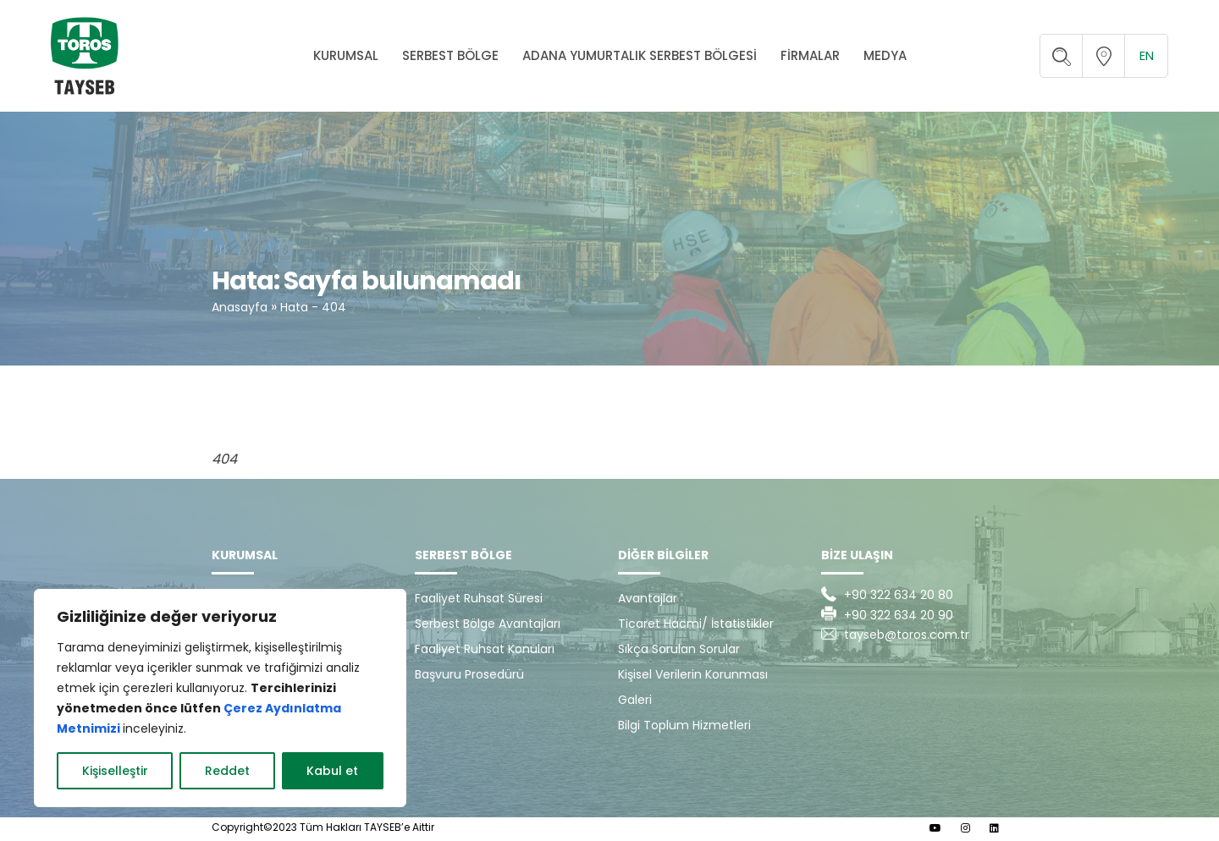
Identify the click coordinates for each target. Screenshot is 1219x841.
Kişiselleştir (115, 770)
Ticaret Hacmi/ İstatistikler (696, 623)
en (1146, 55)
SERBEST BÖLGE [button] (450, 55)
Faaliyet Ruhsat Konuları (484, 648)
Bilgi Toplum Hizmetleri (684, 725)
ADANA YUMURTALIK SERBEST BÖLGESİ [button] (639, 55)
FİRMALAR (810, 55)
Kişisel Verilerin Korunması (693, 674)
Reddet (227, 770)
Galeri (635, 699)
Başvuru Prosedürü (469, 674)
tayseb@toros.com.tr (906, 634)
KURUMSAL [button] (345, 55)
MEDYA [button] (885, 55)
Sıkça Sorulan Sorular (679, 648)
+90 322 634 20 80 (898, 594)
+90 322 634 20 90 (898, 615)
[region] (220, 698)
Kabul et (332, 770)
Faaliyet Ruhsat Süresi (479, 598)
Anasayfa (240, 307)
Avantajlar (647, 598)
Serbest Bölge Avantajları (487, 623)
